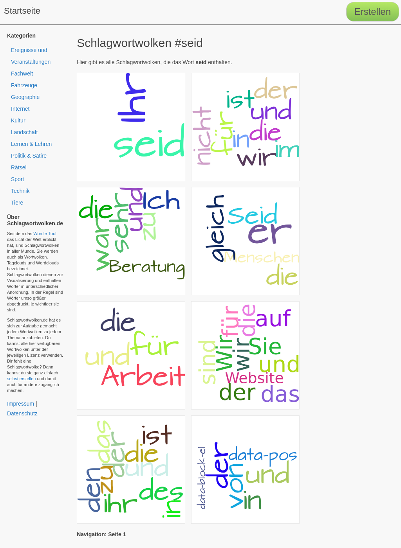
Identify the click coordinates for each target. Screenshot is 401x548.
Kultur (18, 120)
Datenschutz (22, 413)
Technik (20, 191)
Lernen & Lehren (31, 144)
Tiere (17, 202)
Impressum (20, 404)
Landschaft (24, 132)
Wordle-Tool (44, 233)
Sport (17, 179)
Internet (20, 109)
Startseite (22, 11)
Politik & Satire (29, 156)
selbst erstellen (21, 378)
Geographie (25, 97)
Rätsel (19, 167)
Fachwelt (22, 73)
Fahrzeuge (24, 85)
